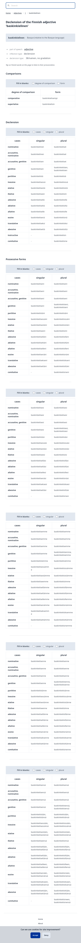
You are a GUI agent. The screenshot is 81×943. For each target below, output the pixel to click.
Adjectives (18, 13)
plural (61, 132)
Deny (46, 935)
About (40, 923)
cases (38, 132)
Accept (35, 935)
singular (49, 132)
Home (8, 13)
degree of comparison (45, 83)
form (62, 83)
